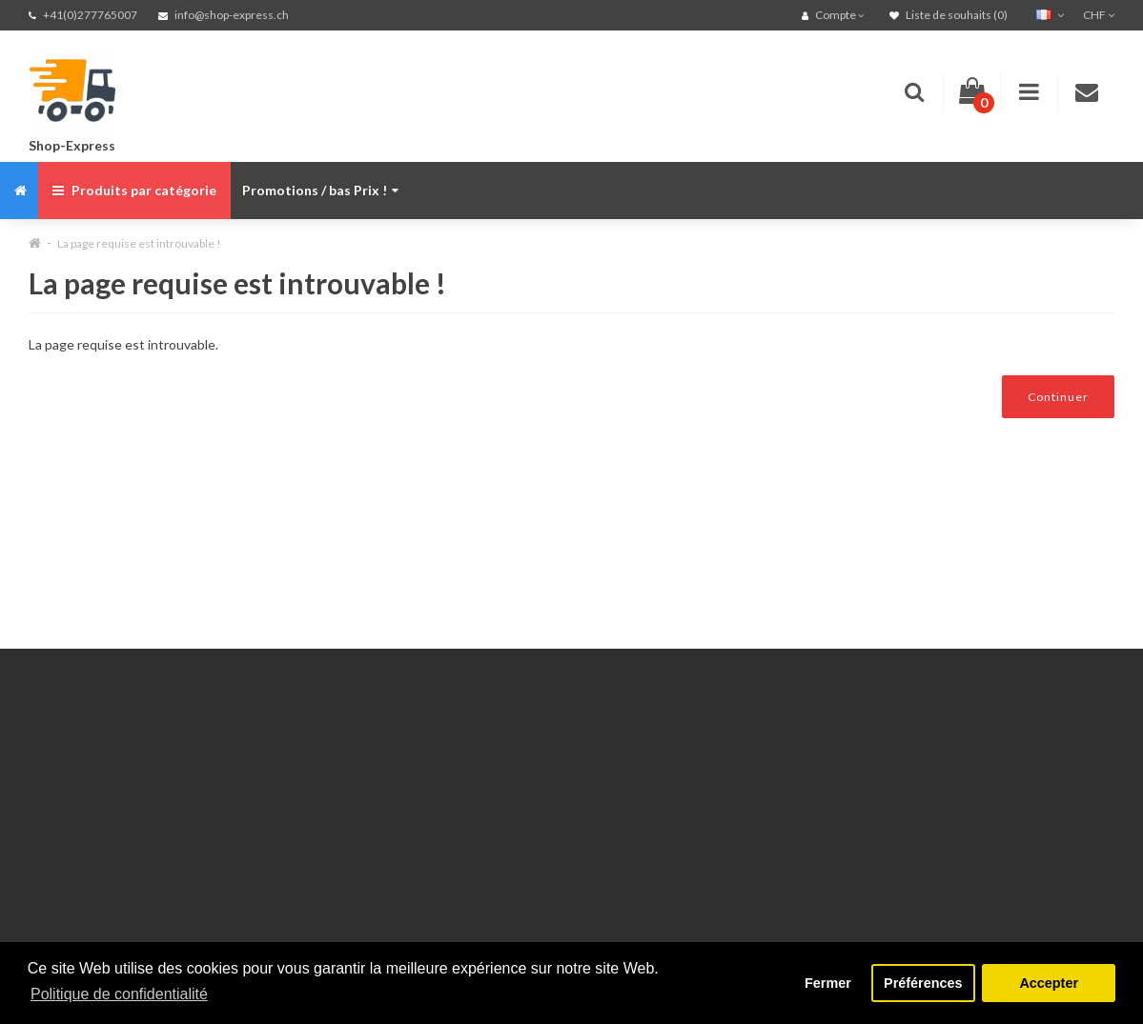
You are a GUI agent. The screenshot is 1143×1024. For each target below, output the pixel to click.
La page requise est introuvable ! (139, 243)
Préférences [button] (923, 983)
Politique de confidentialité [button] (119, 994)
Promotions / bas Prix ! (320, 190)
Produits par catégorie (134, 190)
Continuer (1058, 397)
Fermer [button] (828, 983)
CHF (1098, 15)
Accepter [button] (1048, 983)
